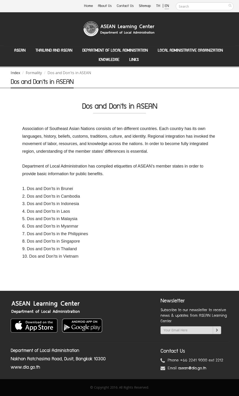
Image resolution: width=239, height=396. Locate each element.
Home (88, 6)
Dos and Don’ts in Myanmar (52, 226)
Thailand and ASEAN (53, 50)
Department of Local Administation (115, 50)
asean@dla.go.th (192, 368)
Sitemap (145, 6)
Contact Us (125, 6)
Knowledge (109, 60)
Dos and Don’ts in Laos (49, 211)
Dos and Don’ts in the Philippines (57, 233)
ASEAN (19, 50)
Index (15, 72)
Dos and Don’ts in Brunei (50, 188)
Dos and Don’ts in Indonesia (53, 203)
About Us (105, 6)
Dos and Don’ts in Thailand (52, 249)
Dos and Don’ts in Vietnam (54, 256)
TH (158, 6)
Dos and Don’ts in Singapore (53, 241)
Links (134, 60)
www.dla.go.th (25, 367)
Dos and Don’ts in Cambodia (53, 196)
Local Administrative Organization (190, 50)
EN (167, 6)
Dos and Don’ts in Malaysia (52, 218)
